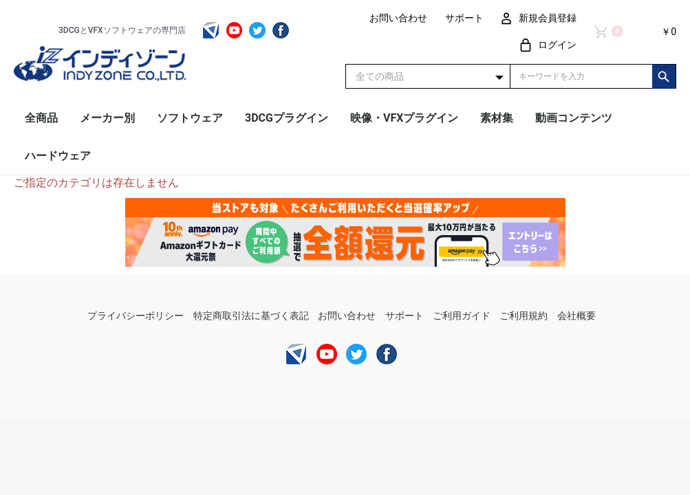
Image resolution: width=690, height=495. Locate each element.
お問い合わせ (347, 315)
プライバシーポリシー (135, 315)
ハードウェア (58, 155)
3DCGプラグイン (286, 117)
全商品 (41, 117)
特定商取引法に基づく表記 (251, 315)
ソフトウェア (190, 117)
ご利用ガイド (461, 315)
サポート (404, 315)
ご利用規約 (523, 315)
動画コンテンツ (573, 117)
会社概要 (576, 315)
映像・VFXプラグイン (404, 117)
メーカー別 (107, 117)
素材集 (496, 117)
